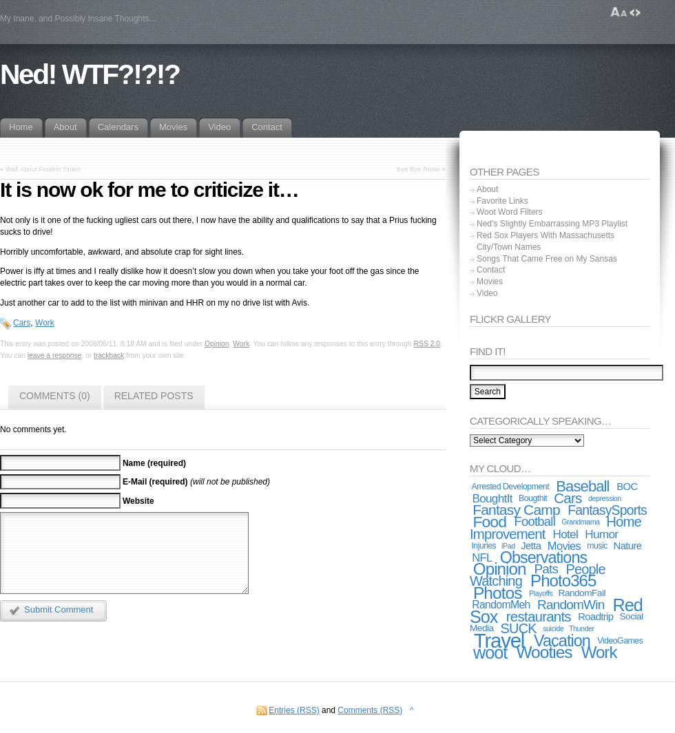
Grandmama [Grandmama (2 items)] (580, 522)
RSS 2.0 (427, 344)
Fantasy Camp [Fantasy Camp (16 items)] (516, 510)
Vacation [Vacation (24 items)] (562, 641)
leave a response (55, 355)
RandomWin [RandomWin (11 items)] (570, 604)
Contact (491, 270)
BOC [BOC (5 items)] (626, 486)
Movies (490, 281)
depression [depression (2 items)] (604, 498)
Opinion (217, 344)
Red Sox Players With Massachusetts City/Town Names (545, 241)
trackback (109, 355)
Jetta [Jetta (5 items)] (531, 545)
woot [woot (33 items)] (490, 652)
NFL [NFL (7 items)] (482, 557)
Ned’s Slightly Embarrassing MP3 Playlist (552, 224)
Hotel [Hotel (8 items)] (565, 534)
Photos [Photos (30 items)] (497, 593)
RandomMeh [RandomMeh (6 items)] (501, 604)
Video (487, 293)
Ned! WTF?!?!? (89, 74)
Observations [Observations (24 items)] (544, 557)
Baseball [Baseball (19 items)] (582, 486)
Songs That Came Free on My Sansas (547, 259)
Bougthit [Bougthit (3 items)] (533, 498)
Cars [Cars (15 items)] (567, 498)
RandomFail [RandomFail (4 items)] (582, 593)
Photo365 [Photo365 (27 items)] (563, 580)
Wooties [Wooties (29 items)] (544, 652)
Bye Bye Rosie (418, 169)
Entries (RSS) (294, 710)
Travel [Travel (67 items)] (499, 640)
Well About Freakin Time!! (43, 169)
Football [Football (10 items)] (535, 521)
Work (44, 323)
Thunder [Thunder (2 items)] (581, 628)
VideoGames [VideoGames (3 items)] (620, 641)
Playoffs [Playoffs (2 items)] (540, 593)
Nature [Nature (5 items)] (628, 545)
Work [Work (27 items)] (599, 652)
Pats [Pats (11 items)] (546, 569)
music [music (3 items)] (597, 546)
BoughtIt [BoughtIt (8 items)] (492, 498)
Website (138, 501)
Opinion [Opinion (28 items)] (499, 569)
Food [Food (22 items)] (489, 522)
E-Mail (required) (155, 482)
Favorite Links (502, 201)
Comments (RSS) (370, 710)
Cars (21, 323)
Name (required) (154, 463)
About (487, 189)
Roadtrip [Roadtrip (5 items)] (595, 616)
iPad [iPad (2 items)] (508, 546)
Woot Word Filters (510, 212)
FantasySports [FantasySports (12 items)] (607, 510)
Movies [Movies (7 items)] (564, 546)
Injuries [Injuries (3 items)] (483, 546)
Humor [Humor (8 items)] (601, 534)
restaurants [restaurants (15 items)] (538, 616)
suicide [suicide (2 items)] (553, 628)
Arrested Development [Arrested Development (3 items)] (510, 486)
